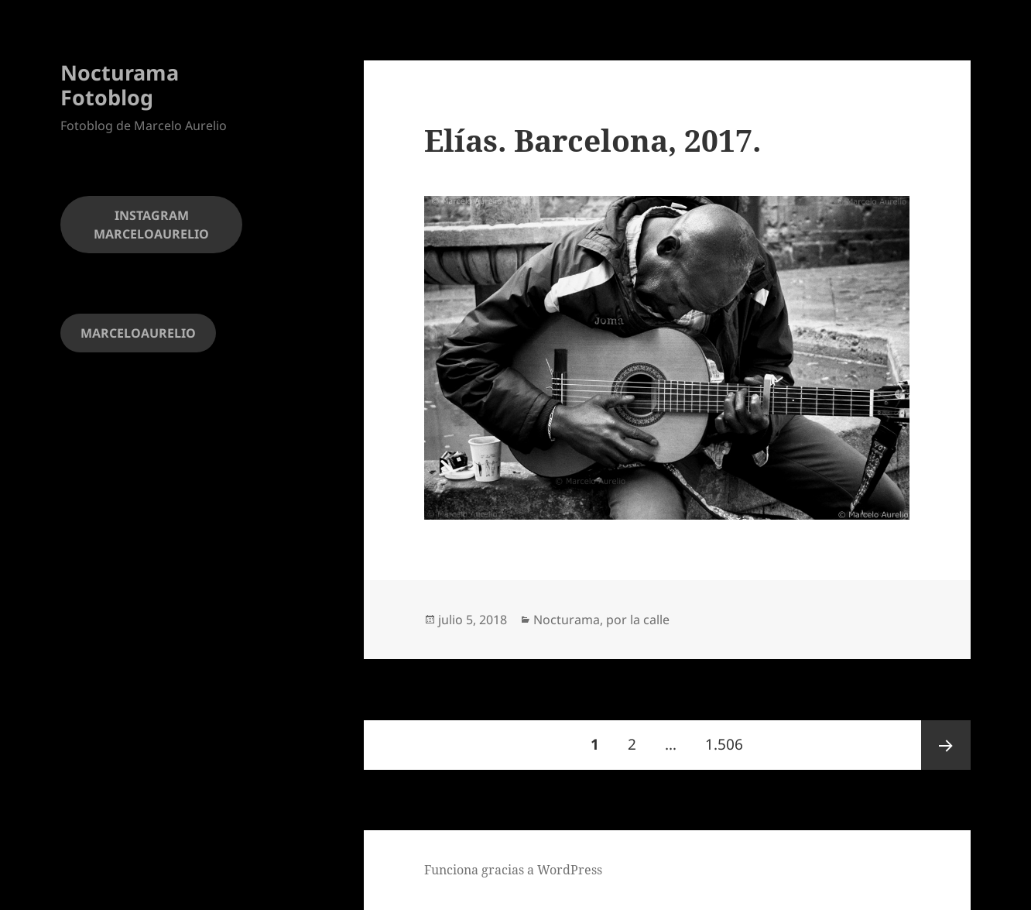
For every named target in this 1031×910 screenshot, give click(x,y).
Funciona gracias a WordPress (513, 869)
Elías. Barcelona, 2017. (592, 139)
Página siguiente (946, 745)
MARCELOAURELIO (138, 333)
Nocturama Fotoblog (119, 85)
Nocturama (566, 619)
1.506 (728, 737)
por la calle (638, 619)
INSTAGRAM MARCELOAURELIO (151, 224)
